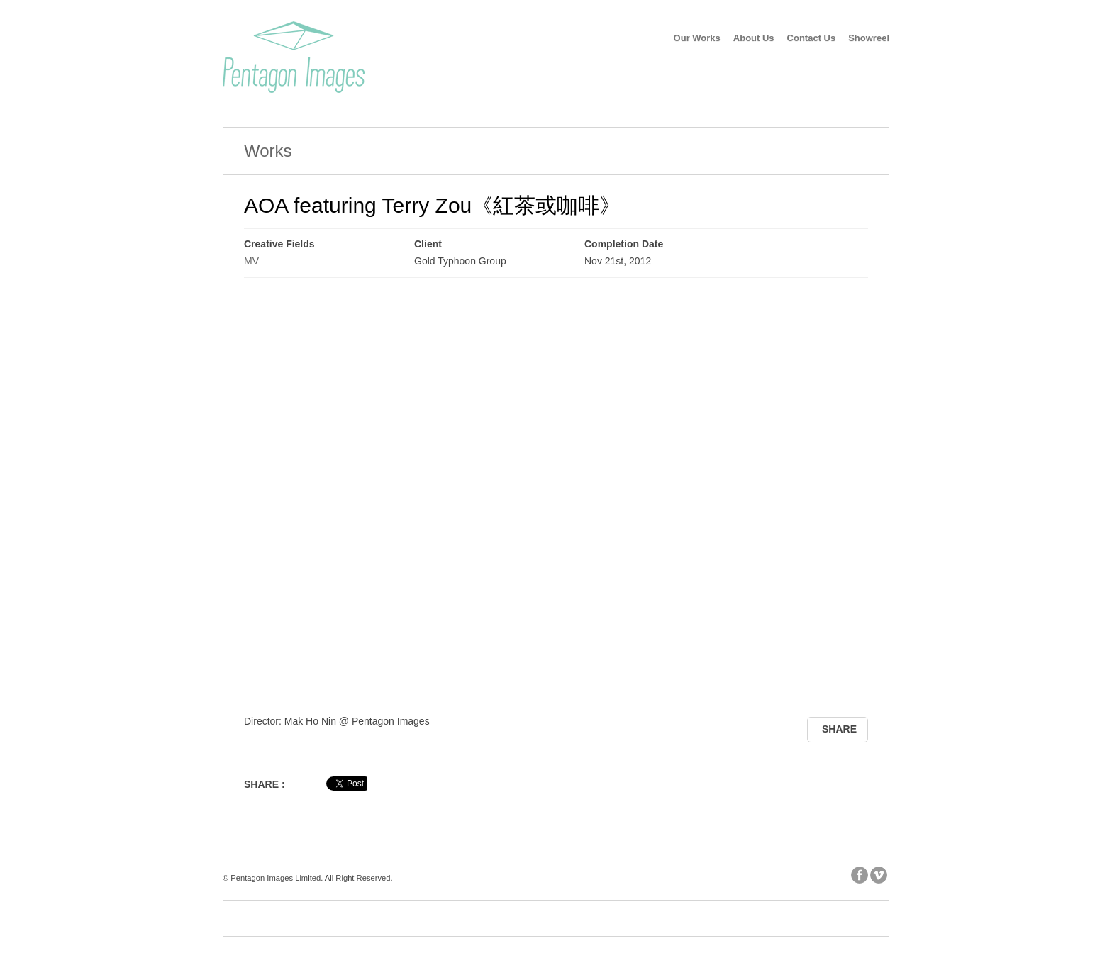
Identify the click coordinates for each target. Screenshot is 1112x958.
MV (251, 261)
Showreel (868, 38)
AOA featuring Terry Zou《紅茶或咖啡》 (432, 205)
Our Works (697, 38)
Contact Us (811, 38)
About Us (753, 38)
